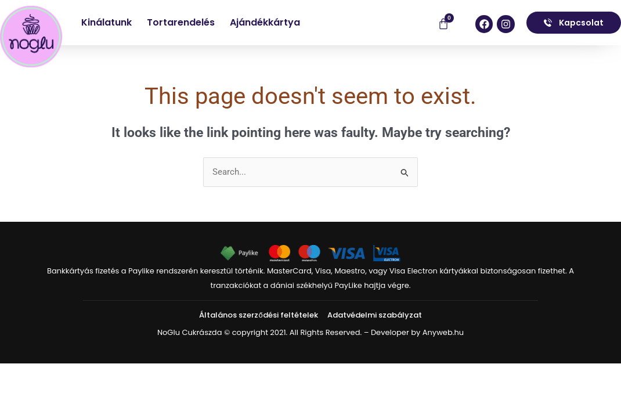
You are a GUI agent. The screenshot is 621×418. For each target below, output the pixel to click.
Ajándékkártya (265, 22)
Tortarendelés (181, 22)
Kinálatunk (106, 22)
